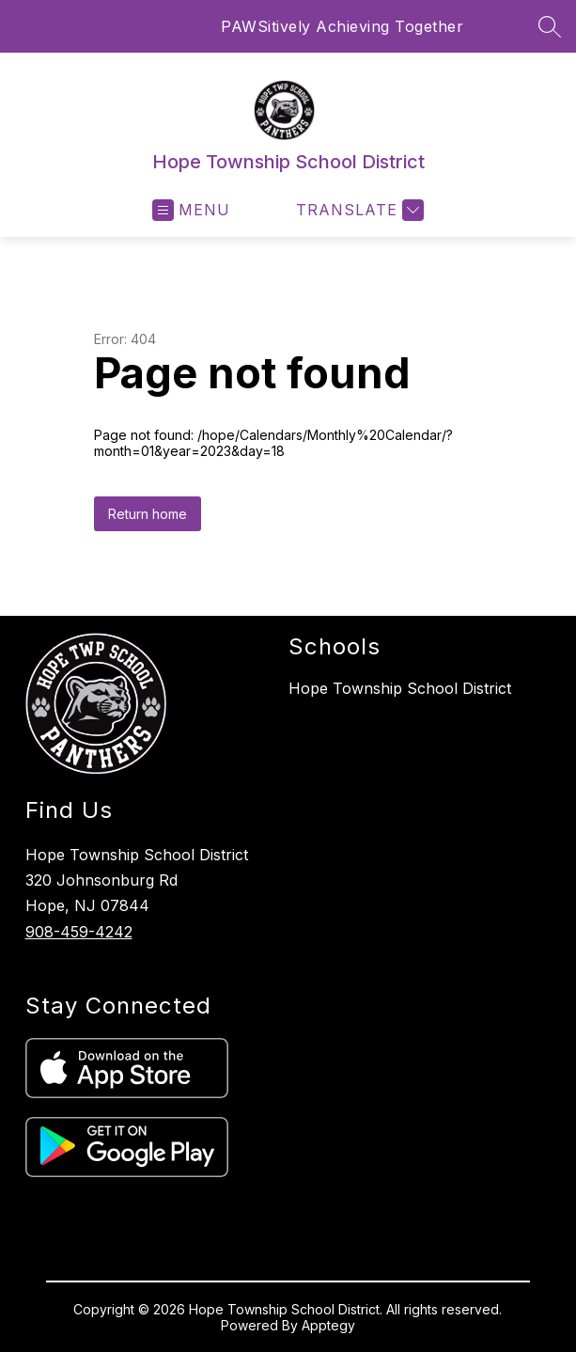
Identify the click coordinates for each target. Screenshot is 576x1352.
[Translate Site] (357, 210)
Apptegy (328, 1325)
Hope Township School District (399, 688)
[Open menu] (191, 210)
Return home (147, 514)
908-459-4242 (78, 931)
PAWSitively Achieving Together (342, 26)
